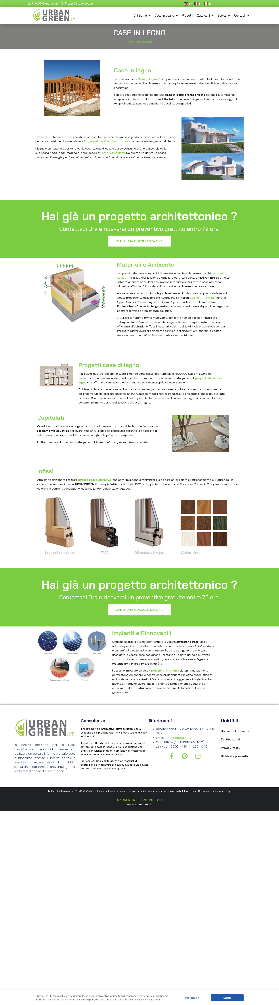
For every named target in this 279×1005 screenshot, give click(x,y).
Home (130, 41)
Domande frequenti (235, 731)
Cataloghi (205, 15)
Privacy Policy (230, 748)
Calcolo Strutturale (117, 141)
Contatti (241, 15)
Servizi (224, 15)
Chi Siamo (142, 15)
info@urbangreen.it (178, 738)
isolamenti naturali (202, 298)
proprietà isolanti (113, 153)
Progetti (187, 15)
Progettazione (93, 141)
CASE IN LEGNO (151, 800)
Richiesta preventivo (235, 756)
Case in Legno (166, 15)
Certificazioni (230, 739)
